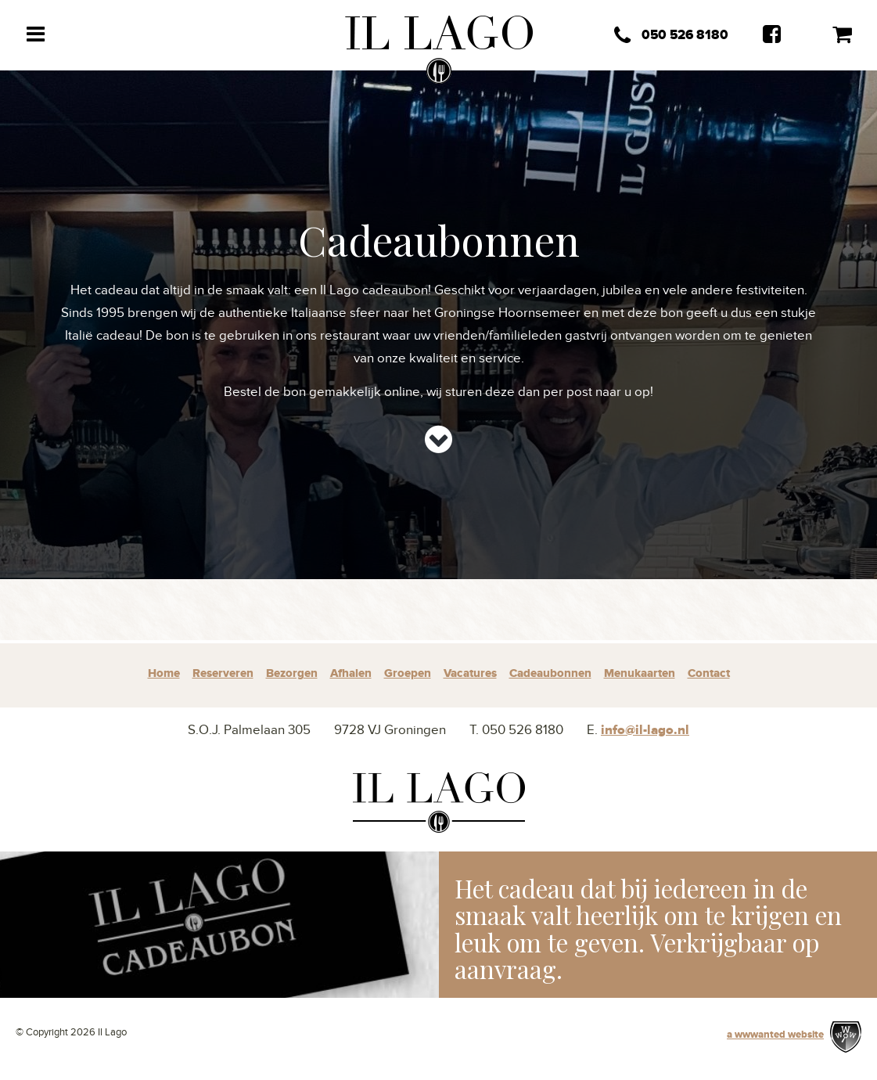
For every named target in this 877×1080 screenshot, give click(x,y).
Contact (709, 673)
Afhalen (351, 673)
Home (164, 673)
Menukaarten (639, 673)
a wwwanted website (775, 1034)
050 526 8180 (671, 35)
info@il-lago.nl (645, 730)
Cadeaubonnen (550, 673)
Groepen (407, 673)
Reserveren (222, 673)
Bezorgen (292, 673)
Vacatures (470, 673)
